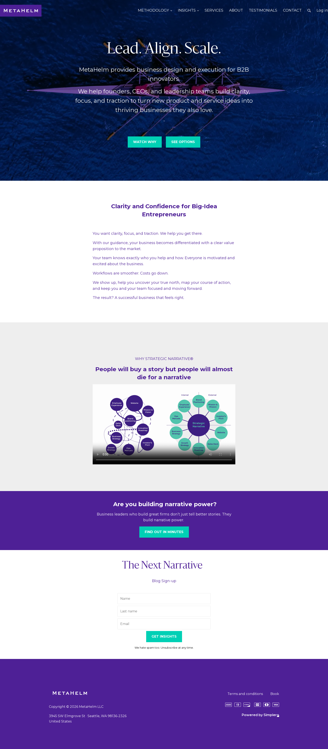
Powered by (260, 715)
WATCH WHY (144, 142)
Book (274, 694)
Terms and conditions (245, 694)
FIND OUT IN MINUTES (164, 532)
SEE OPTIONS (183, 142)
